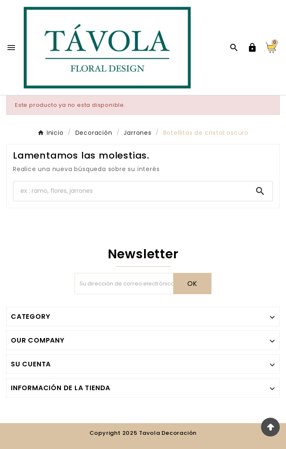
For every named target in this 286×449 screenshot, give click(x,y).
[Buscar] (131, 191)
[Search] (260, 191)
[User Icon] (252, 48)
